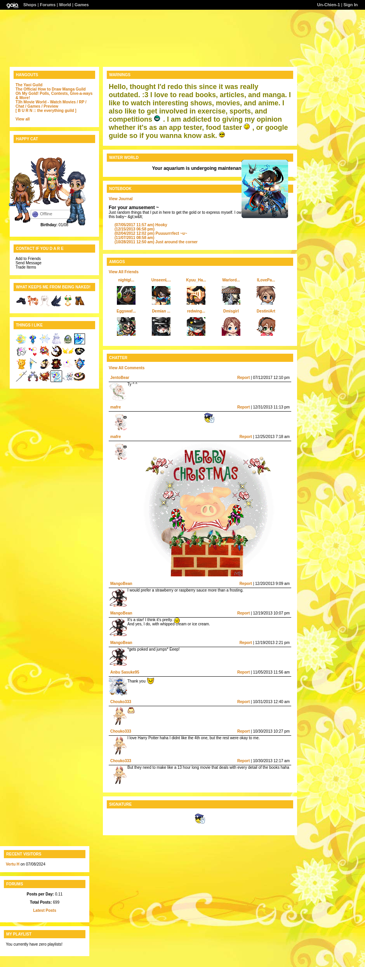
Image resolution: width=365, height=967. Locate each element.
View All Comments (126, 368)
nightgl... (126, 280)
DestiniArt (266, 311)
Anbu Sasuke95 (124, 672)
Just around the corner (156, 242)
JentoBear (119, 377)
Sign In (351, 4)
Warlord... (231, 280)
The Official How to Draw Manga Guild (51, 89)
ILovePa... (266, 280)
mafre (115, 407)
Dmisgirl (231, 311)
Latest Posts (44, 910)
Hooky (141, 225)
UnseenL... (161, 280)
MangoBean (121, 583)
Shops (29, 4)
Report (243, 377)
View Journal (121, 199)
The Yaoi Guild (29, 85)
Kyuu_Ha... (196, 280)
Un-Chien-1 (328, 4)
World (65, 4)
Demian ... (161, 311)
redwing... (196, 311)
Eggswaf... (126, 311)
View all (23, 119)
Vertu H (12, 864)
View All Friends (124, 272)
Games (82, 4)
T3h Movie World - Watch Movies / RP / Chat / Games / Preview (51, 104)
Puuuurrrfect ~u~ (151, 233)
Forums (48, 4)
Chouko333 (120, 702)
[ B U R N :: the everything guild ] (46, 110)
